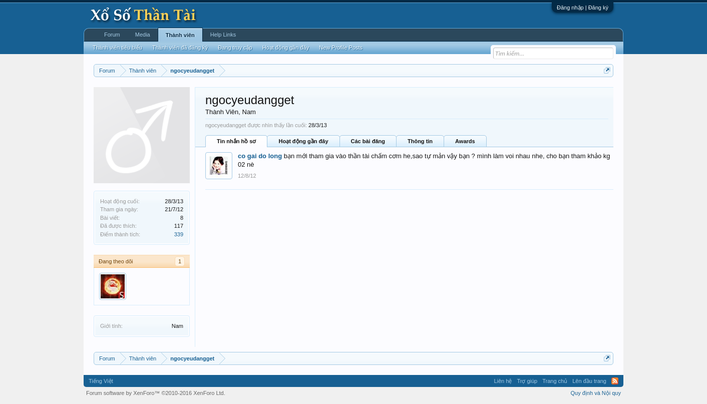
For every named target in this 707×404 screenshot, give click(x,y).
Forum (112, 35)
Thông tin (420, 141)
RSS (614, 380)
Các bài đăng (368, 141)
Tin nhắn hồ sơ (236, 141)
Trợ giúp (527, 381)
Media (142, 35)
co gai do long (260, 156)
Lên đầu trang (589, 381)
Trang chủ (554, 381)
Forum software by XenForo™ (155, 393)
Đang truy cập (235, 48)
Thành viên (180, 35)
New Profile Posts (341, 48)
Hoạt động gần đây (303, 141)
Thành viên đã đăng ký (180, 48)
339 (178, 234)
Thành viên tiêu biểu (117, 48)
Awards (465, 141)
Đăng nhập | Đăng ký (582, 8)
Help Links (223, 35)
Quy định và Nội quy (596, 393)
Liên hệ (503, 381)
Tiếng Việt (101, 381)
